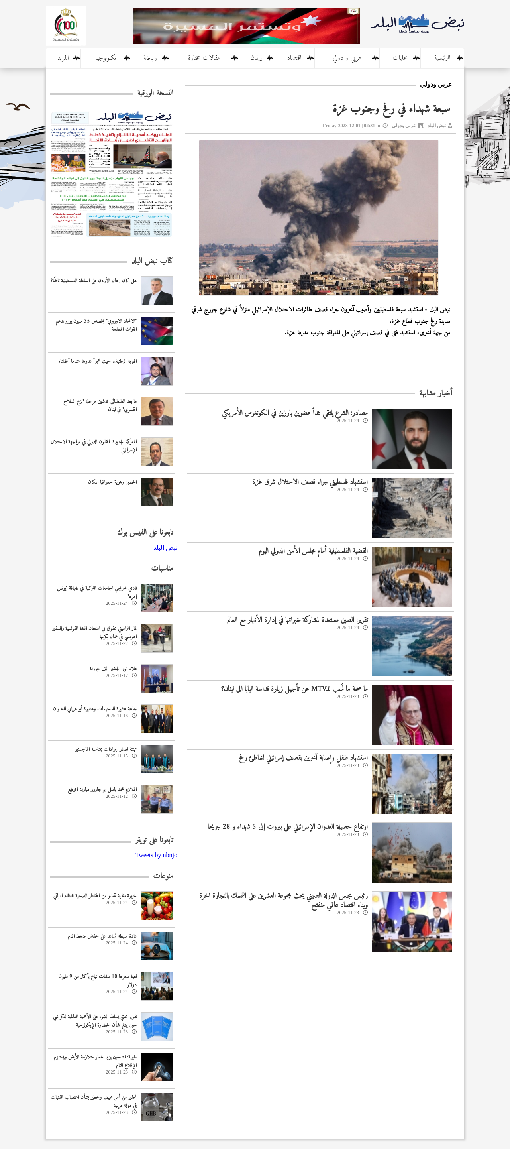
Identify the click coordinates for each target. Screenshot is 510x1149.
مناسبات (162, 569)
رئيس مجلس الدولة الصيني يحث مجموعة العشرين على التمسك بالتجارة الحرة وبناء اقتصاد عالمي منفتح (283, 900)
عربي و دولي (347, 58)
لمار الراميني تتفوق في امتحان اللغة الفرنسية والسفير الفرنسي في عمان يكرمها (94, 632)
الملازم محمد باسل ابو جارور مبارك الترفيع (102, 789)
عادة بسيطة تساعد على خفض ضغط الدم (102, 936)
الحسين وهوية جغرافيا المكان (112, 482)
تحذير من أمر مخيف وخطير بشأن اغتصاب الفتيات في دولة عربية (94, 1101)
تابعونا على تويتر (154, 840)
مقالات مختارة (204, 58)
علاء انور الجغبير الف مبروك (113, 668)
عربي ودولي (404, 125)
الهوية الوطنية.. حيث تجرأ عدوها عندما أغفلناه (97, 361)
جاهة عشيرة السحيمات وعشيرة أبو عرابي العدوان (95, 709)
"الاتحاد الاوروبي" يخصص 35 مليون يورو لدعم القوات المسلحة (96, 325)
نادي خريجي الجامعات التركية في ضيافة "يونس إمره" (97, 592)
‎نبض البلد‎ (165, 547)
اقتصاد (294, 58)
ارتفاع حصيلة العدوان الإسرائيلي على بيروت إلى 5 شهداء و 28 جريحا (288, 827)
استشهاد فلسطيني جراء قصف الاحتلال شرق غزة (310, 482)
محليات (400, 58)
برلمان (256, 58)
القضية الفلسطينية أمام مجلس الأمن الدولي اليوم (313, 551)
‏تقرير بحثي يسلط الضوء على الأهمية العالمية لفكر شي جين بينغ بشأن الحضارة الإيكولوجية (95, 1021)
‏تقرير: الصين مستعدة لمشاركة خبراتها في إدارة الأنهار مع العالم (297, 620)
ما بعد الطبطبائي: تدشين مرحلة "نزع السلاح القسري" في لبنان (100, 406)
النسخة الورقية (155, 93)
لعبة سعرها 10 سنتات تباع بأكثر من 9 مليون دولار (98, 981)
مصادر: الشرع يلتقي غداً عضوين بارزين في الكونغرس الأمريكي (295, 413)
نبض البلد (437, 125)
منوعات (163, 876)
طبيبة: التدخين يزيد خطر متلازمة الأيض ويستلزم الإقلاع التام (95, 1061)
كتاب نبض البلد (152, 261)
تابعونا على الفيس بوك (145, 533)
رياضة (150, 58)
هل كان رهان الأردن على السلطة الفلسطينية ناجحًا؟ (94, 280)
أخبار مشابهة (435, 394)
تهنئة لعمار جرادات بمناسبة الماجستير (106, 749)
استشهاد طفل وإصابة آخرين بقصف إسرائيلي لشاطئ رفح (303, 758)
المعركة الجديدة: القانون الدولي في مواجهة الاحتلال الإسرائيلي (94, 446)
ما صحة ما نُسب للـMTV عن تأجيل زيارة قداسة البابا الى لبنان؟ (294, 689)
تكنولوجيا (106, 58)
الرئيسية (442, 58)
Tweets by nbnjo (156, 855)
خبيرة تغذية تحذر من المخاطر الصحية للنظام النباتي (95, 896)
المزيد (63, 58)
